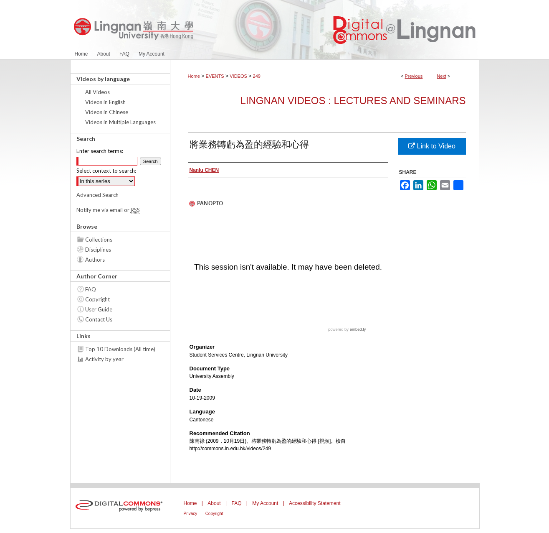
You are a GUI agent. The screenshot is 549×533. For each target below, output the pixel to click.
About (213, 503)
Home (194, 76)
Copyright (97, 299)
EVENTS (215, 76)
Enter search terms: (99, 151)
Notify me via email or (108, 210)
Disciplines (98, 249)
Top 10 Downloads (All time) (120, 349)
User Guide (98, 309)
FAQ (90, 289)
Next (441, 76)
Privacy (190, 513)
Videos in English (105, 102)
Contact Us (98, 319)
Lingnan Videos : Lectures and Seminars (353, 100)
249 (257, 76)
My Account (265, 503)
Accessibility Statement (314, 503)
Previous (414, 76)
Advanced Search (97, 194)
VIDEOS (238, 76)
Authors (95, 259)
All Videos (97, 92)
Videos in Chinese (106, 112)
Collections (98, 239)
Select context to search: (106, 170)
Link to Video (431, 146)
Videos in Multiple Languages (120, 122)
